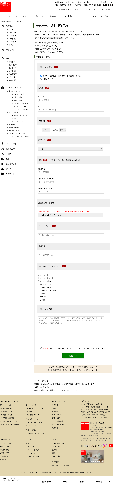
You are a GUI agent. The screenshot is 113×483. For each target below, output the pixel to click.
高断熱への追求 (17, 100)
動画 (7, 159)
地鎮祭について (17, 118)
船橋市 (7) (12, 62)
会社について (81, 16)
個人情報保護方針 (54, 370)
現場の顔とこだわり (15, 124)
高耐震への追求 (17, 97)
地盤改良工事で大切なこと (18, 127)
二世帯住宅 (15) (14, 39)
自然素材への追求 (18, 94)
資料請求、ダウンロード (61, 466)
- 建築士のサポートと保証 (9, 424)
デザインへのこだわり (19, 106)
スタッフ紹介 (56, 415)
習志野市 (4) (13, 74)
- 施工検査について (33, 415)
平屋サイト (10, 50)
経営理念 (55, 405)
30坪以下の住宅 (6, 443)
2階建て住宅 (4, 450)
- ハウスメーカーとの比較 (35, 433)
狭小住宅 (3, 459)
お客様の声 (52, 16)
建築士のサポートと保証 (20, 109)
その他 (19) (12, 80)
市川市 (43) (12, 68)
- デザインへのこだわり (8, 421)
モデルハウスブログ (33, 456)
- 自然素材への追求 (7, 408)
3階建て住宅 (4, 453)
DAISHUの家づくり (23, 16)
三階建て (81, 480)
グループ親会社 (57, 421)
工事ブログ (30, 446)
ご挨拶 (54, 408)
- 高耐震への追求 (6, 411)
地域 (7, 58)
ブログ (94, 16)
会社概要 (55, 411)
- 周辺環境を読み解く (7, 418)
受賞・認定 (56, 418)
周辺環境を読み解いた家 (20, 103)
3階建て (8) (12, 42)
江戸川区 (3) (13, 65)
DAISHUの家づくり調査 (17, 133)
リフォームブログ (32, 450)
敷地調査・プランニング (20, 115)
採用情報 (106, 16)
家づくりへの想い (15, 91)
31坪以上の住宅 (6, 446)
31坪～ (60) (12, 33)
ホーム (6, 16)
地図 (109, 427)
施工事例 (40, 16)
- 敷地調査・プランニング (35, 408)
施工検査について (18, 121)
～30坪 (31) (12, 30)
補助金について (14, 130)
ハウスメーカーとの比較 (20, 136)
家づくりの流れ (14, 112)
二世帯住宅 (4, 456)
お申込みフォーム (94, 35)
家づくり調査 (31, 430)
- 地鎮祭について (32, 411)
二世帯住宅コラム (58, 443)
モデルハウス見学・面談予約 (52, 25)
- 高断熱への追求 (6, 415)
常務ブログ (30, 443)
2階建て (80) (13, 36)
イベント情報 (66, 16)
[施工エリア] (85, 401)
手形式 (8, 154)
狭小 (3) (11, 45)
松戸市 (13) (12, 71)
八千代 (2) (12, 77)
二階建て (64, 480)
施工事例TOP (46, 480)
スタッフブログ (31, 453)
